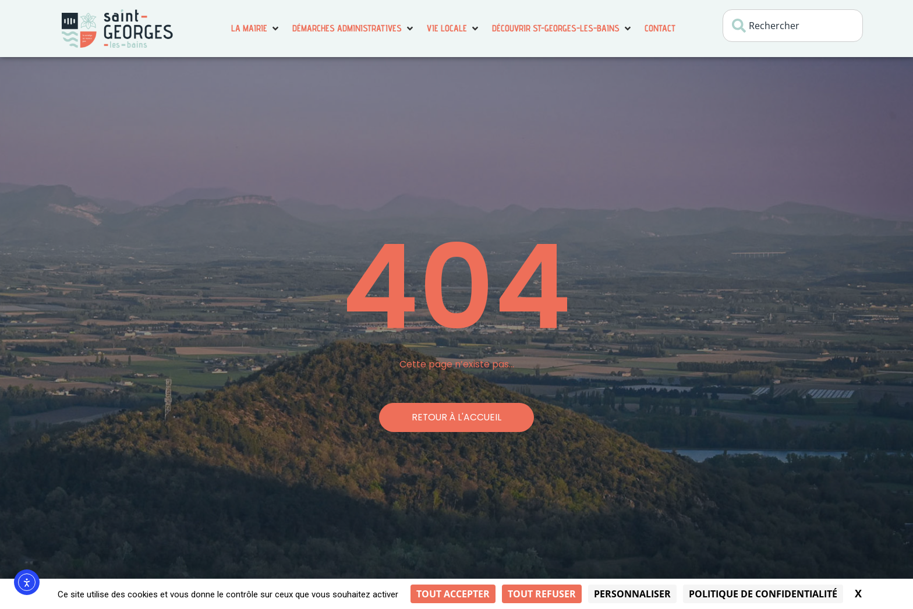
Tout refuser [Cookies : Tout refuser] (542, 593)
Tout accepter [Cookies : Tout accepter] (453, 593)
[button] (255, 28)
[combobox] (793, 25)
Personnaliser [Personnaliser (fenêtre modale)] (632, 593)
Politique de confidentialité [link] (763, 593)
